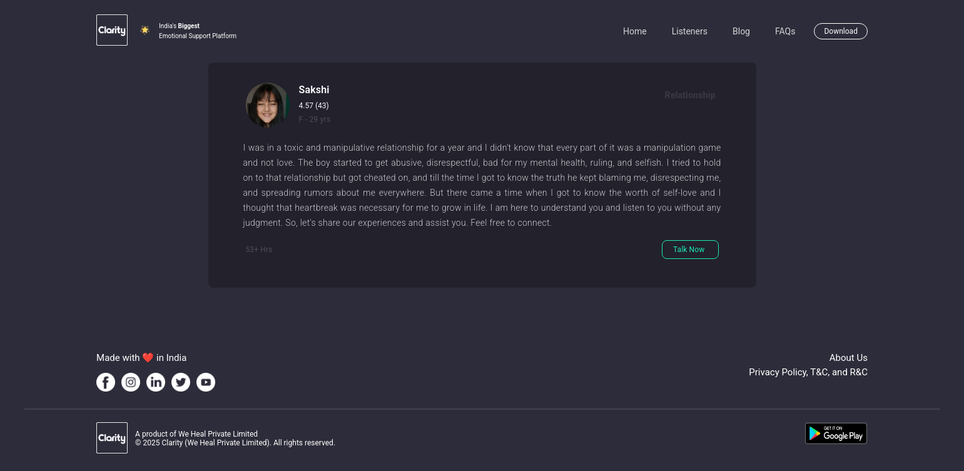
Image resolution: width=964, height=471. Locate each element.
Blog (741, 31)
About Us (849, 357)
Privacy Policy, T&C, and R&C (808, 372)
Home (635, 31)
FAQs (785, 31)
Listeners (690, 31)
